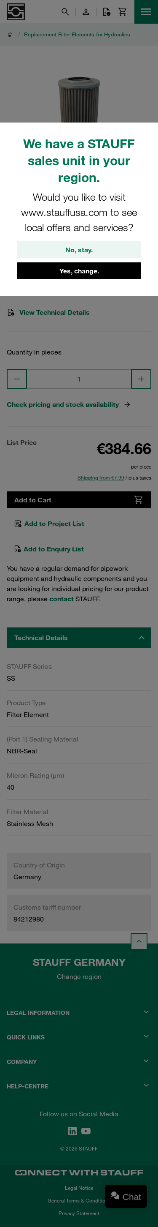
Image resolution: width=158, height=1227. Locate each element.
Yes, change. (79, 271)
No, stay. (79, 249)
